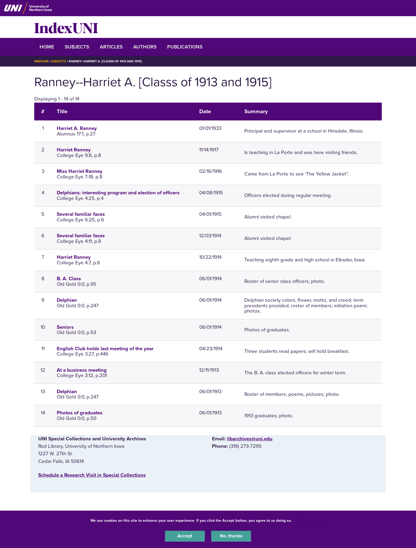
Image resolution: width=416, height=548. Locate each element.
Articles (111, 47)
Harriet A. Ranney (77, 128)
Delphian (67, 300)
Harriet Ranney (74, 150)
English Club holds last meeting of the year (105, 348)
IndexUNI (66, 27)
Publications (184, 47)
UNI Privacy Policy (309, 520)
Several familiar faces (81, 214)
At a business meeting (82, 370)
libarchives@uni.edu (249, 439)
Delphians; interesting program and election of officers (118, 193)
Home (47, 47)
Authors (145, 47)
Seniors (65, 327)
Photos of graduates (79, 413)
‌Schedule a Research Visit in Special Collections (92, 475)
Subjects (77, 47)
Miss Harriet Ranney (79, 171)
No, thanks (231, 536)
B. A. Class (69, 279)
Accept (185, 536)
